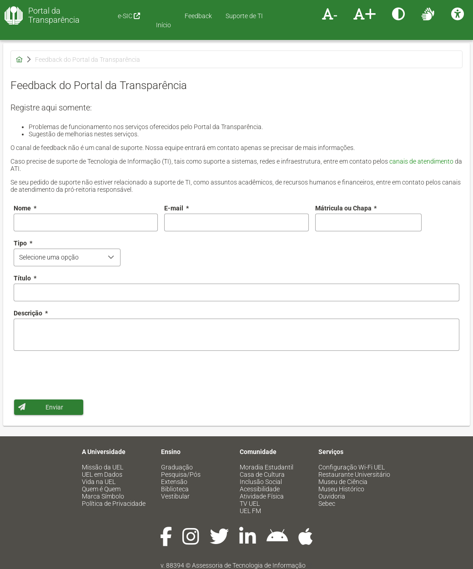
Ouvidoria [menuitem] (331, 496)
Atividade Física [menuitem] (262, 496)
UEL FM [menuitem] (250, 510)
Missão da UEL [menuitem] (102, 467)
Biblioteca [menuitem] (175, 489)
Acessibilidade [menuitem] (260, 489)
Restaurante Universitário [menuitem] (354, 474)
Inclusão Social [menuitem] (261, 481)
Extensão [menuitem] (174, 481)
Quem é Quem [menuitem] (101, 489)
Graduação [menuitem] (177, 467)
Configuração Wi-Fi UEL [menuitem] (351, 467)
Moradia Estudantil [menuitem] (266, 467)
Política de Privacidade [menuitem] (114, 503)
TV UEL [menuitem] (250, 503)
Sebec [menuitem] (326, 503)
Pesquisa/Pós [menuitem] (181, 474)
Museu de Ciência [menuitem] (342, 481)
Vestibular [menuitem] (175, 496)
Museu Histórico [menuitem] (341, 489)
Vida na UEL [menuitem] (99, 481)
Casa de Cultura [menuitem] (262, 474)
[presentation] (83, 375)
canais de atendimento (421, 161)
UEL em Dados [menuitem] (102, 474)
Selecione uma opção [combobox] (49, 257)
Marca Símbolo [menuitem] (103, 496)
